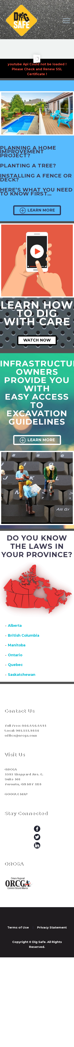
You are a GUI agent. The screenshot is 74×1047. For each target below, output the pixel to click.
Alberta (15, 625)
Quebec (15, 665)
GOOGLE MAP (15, 794)
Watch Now (37, 340)
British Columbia (23, 635)
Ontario (15, 655)
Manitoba (16, 645)
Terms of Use (18, 927)
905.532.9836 (26, 730)
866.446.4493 (33, 725)
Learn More (37, 210)
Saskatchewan (21, 674)
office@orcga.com (20, 735)
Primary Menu (66, 20)
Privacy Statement (52, 927)
